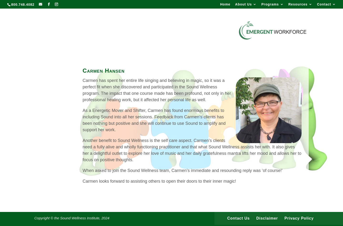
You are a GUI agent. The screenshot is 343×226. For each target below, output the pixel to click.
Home (225, 4)
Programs (270, 4)
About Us (243, 4)
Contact (324, 4)
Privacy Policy (299, 218)
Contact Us (238, 218)
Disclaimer (267, 218)
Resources (298, 4)
